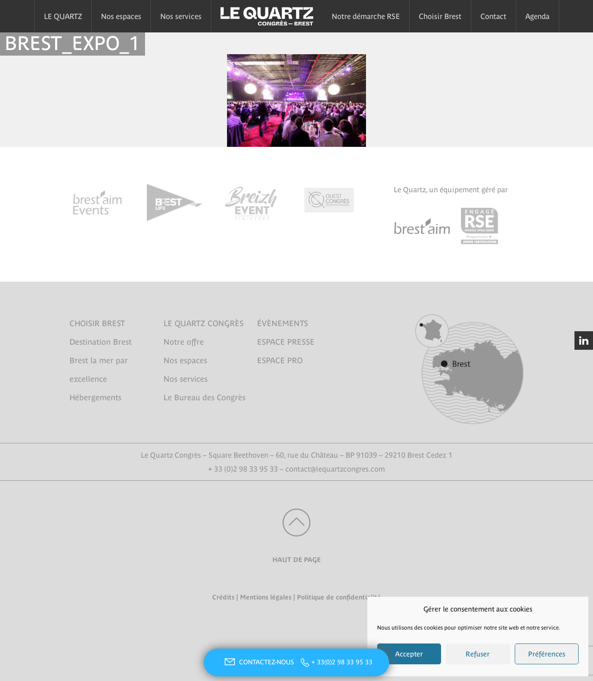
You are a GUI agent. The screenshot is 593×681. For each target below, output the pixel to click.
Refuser (478, 654)
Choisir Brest (440, 16)
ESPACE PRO (280, 360)
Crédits (223, 597)
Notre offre (184, 342)
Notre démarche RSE (366, 16)
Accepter (409, 654)
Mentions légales (265, 597)
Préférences (546, 654)
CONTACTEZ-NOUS (258, 662)
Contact (493, 16)
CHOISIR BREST (97, 323)
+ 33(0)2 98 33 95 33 (341, 662)
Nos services (181, 16)
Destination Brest (100, 342)
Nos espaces (121, 16)
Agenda (537, 16)
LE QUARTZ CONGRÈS (204, 323)
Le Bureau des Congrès (205, 397)
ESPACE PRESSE (286, 342)
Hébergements (95, 397)
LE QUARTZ (63, 16)
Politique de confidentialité (339, 597)
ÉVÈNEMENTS (282, 323)
